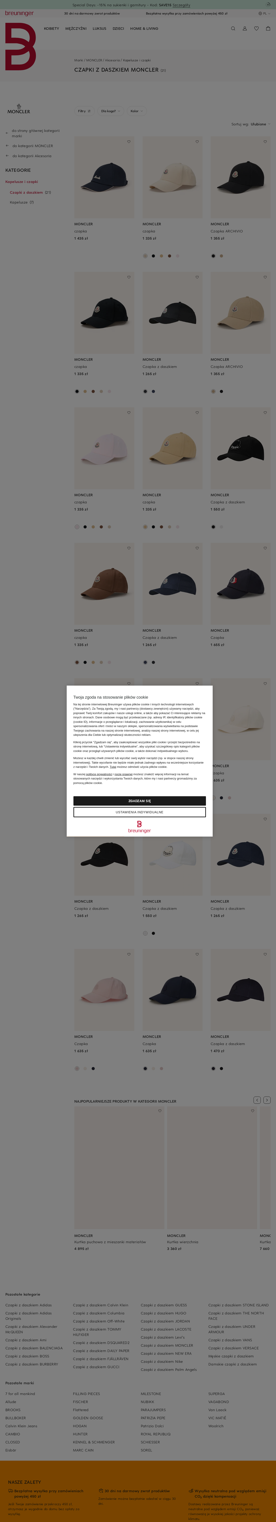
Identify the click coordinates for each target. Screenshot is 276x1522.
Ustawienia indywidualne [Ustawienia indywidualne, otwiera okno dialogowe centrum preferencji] (139, 812)
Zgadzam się (139, 801)
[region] (140, 761)
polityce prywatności (99, 774)
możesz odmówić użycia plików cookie (138, 767)
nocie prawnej (123, 774)
